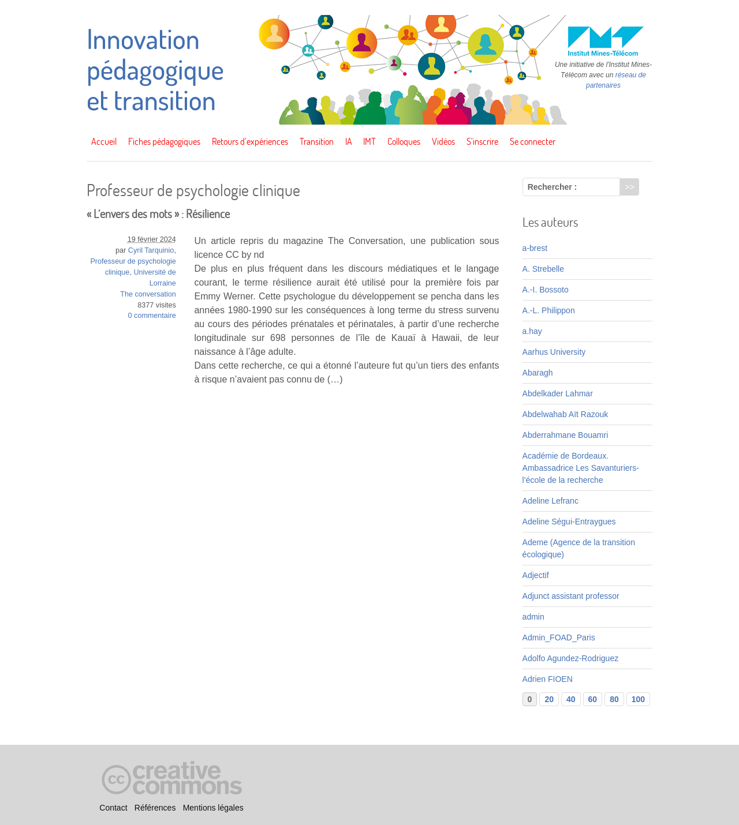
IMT (369, 141)
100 (638, 699)
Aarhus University (554, 352)
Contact (113, 808)
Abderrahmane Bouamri (565, 435)
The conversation (148, 294)
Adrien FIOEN (547, 679)
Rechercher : (552, 187)
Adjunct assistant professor (570, 596)
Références (155, 808)
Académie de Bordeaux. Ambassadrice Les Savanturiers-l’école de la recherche (580, 468)
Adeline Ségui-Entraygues (569, 521)
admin (533, 616)
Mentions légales (213, 808)
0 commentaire (152, 316)
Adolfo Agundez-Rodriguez (570, 658)
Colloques (403, 141)
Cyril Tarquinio (151, 250)
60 (593, 699)
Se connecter (532, 141)
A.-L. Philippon (548, 310)
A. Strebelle (543, 268)
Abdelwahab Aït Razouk (565, 414)
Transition (317, 141)
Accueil (104, 141)
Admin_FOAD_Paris (558, 637)
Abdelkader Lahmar (557, 393)
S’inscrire (482, 141)
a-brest (535, 248)
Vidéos (443, 141)
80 (614, 699)
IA (348, 141)
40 (571, 699)
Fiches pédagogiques (164, 141)
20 (549, 699)
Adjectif (535, 575)
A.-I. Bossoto (545, 289)
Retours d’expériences (250, 141)
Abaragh (537, 372)
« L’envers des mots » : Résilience (158, 214)
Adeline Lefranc (550, 500)
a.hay (532, 331)
